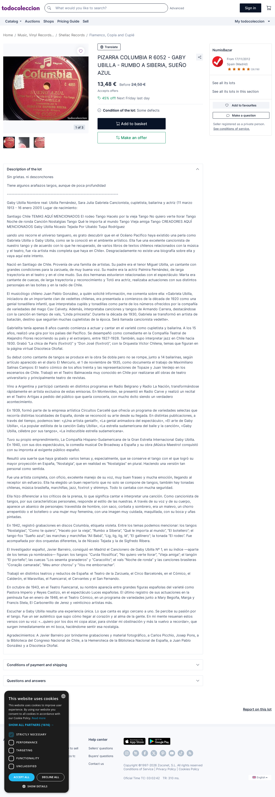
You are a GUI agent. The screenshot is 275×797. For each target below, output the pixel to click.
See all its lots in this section (235, 91)
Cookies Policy (189, 769)
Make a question (241, 115)
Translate (109, 47)
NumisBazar (222, 50)
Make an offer (131, 137)
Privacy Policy (166, 769)
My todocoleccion (249, 21)
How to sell (70, 748)
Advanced (177, 8)
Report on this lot (257, 709)
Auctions (32, 21)
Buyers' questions (101, 756)
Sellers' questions (101, 748)
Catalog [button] (12, 21)
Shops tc (69, 756)
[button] (103, 169)
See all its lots (223, 83)
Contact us (96, 763)
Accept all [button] (22, 777)
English (259, 777)
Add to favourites (241, 105)
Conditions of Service (138, 769)
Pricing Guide (68, 21)
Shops (48, 21)
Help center (98, 739)
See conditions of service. (231, 128)
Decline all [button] (50, 777)
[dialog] (36, 742)
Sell (86, 21)
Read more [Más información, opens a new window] (39, 718)
